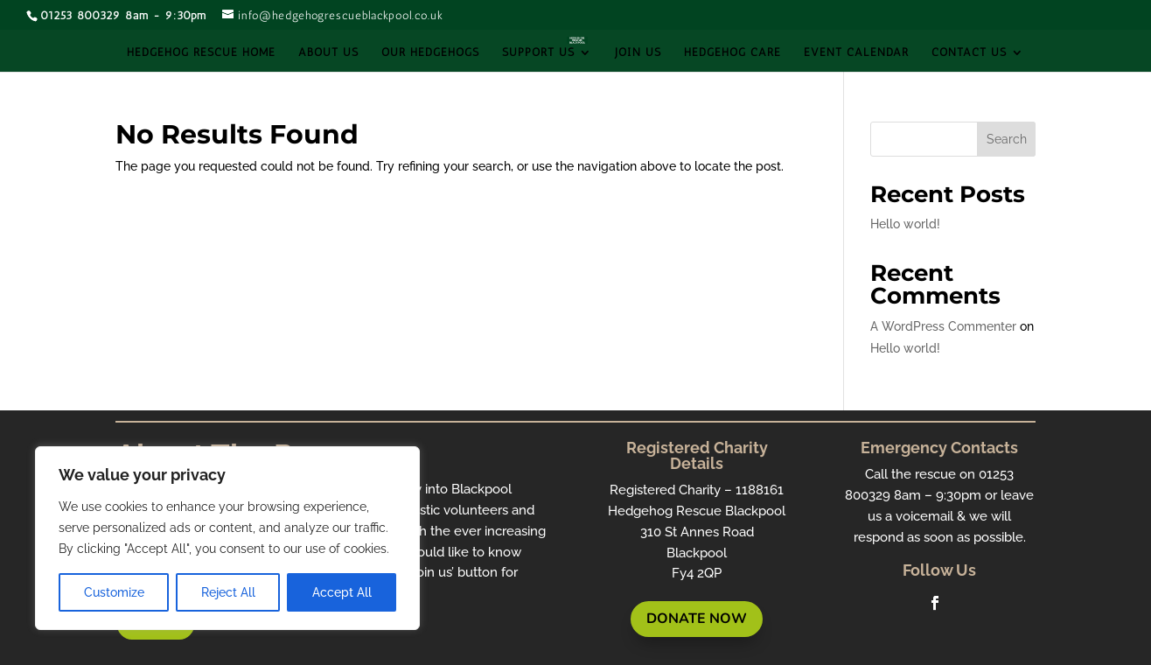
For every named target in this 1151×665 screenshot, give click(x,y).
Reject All (228, 592)
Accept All (342, 592)
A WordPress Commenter (943, 326)
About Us (328, 52)
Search (1007, 139)
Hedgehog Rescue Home (201, 52)
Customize (114, 592)
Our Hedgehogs (430, 52)
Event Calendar (856, 52)
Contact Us (969, 52)
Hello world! (905, 224)
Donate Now (696, 618)
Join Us (638, 52)
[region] (227, 538)
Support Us (538, 52)
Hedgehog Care (732, 52)
